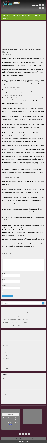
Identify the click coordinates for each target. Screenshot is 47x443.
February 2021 (5, 348)
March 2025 (5, 339)
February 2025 (5, 342)
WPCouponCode (24, 438)
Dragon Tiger (30, 15)
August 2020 (5, 368)
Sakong (18, 15)
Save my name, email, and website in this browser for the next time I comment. (18, 292)
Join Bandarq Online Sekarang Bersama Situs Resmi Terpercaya (15, 322)
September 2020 (6, 365)
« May (3, 427)
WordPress (35, 438)
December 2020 (6, 355)
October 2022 (5, 345)
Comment (4, 258)
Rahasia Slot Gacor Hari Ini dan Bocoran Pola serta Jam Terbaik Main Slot (17, 312)
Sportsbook (24, 15)
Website (4, 285)
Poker (4, 388)
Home (3, 15)
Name (3, 273)
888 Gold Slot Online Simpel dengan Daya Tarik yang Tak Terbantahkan (17, 316)
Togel (14, 15)
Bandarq (4, 378)
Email (3, 279)
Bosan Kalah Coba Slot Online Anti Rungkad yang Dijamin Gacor (15, 319)
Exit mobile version (23, 441)
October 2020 (5, 361)
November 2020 (6, 358)
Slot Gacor (9, 15)
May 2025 (5, 335)
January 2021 (5, 352)
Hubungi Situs (5, 18)
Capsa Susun (38, 15)
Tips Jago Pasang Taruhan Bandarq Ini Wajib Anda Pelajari (14, 325)
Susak (4, 54)
